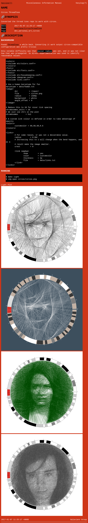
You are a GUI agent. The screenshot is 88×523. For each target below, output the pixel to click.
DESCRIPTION (14, 36)
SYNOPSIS (11, 17)
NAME (4, 8)
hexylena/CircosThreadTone (28, 28)
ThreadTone (13, 44)
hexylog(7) (6, 3)
